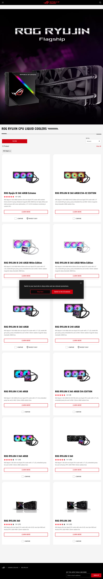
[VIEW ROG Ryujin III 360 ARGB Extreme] (26, 177)
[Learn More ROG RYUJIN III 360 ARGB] (26, 341)
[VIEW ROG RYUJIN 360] (26, 505)
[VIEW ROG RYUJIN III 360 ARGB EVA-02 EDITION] (77, 177)
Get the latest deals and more (76, 572)
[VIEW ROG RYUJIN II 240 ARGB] (26, 375)
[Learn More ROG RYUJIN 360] (26, 535)
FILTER (14, 141)
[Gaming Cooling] (13, 567)
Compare (20, 218)
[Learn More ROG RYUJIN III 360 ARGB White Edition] (77, 276)
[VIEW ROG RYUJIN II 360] (77, 440)
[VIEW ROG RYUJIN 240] (77, 505)
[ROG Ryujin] (24, 567)
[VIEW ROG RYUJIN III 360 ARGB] (26, 311)
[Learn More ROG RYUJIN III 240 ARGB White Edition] (26, 276)
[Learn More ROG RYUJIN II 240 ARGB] (26, 405)
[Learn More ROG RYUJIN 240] (77, 535)
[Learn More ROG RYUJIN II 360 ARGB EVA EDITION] (77, 405)
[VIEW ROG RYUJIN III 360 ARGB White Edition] (77, 247)
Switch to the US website (62, 292)
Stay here (40, 292)
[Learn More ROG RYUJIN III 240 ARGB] (77, 341)
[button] (3, 2)
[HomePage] (3, 568)
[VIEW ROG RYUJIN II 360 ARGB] (26, 440)
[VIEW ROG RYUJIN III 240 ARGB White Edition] (26, 247)
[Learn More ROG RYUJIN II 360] (77, 470)
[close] (81, 283)
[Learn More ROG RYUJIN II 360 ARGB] (26, 470)
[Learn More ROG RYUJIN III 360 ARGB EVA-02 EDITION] (77, 212)
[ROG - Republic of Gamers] (51, 2)
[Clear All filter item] (98, 146)
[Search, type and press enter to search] (100, 2)
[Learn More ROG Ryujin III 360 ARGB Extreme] (26, 212)
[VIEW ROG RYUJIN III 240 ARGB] (77, 311)
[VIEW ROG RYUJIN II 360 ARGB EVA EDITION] (77, 375)
